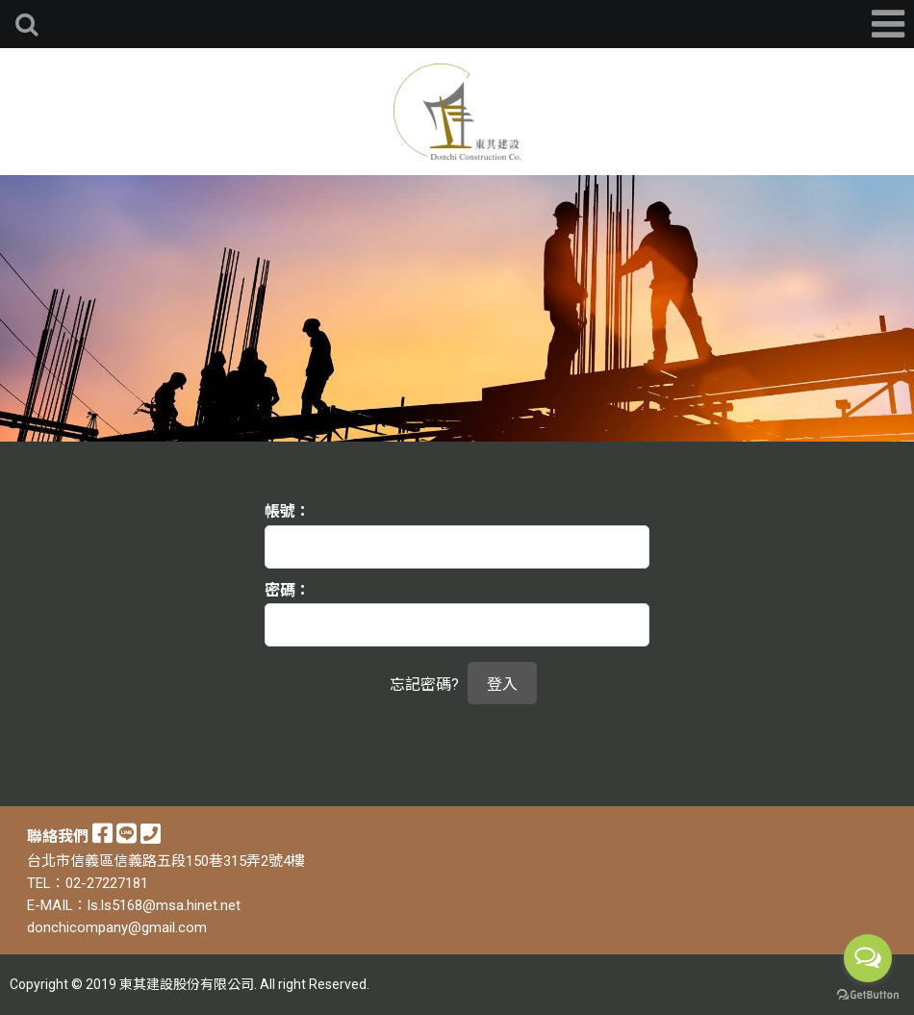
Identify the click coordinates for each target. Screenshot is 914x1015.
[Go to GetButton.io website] (868, 995)
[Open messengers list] (868, 958)
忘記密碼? (424, 684)
